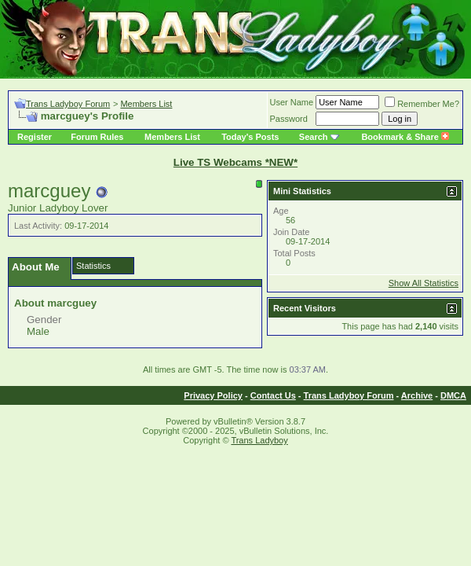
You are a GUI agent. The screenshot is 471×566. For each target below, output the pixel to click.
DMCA (453, 395)
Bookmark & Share (404, 137)
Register (34, 137)
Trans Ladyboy (259, 440)
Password (289, 118)
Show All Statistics (423, 283)
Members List (146, 103)
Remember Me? (422, 103)
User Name (292, 102)
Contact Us (273, 395)
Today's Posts (250, 137)
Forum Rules (97, 137)
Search (313, 137)
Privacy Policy (213, 395)
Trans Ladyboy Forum (68, 103)
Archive (417, 395)
